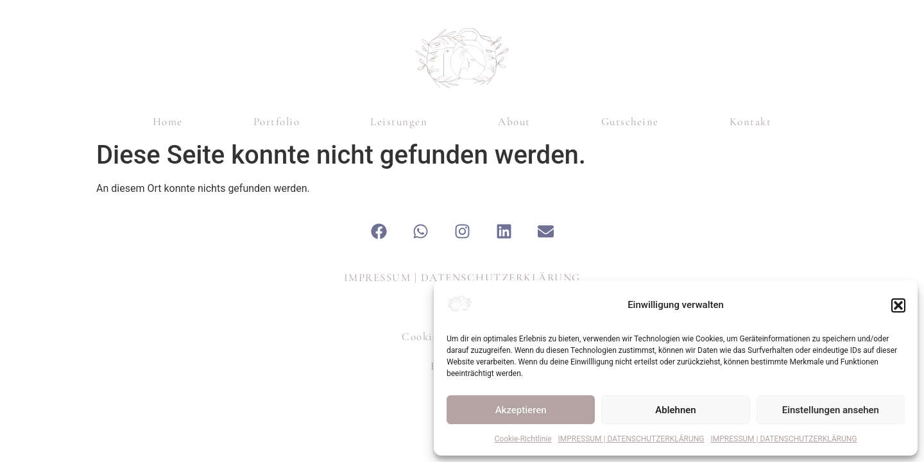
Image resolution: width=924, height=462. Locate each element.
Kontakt (751, 122)
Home (168, 122)
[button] (898, 305)
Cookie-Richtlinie (523, 438)
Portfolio (276, 122)
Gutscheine (630, 122)
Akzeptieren (521, 410)
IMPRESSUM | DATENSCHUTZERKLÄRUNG (631, 438)
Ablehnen (675, 410)
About (514, 122)
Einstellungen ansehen (830, 410)
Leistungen (398, 122)
